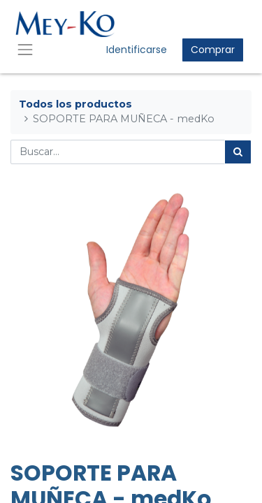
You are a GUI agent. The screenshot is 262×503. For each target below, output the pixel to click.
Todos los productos (75, 104)
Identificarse (136, 50)
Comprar (213, 50)
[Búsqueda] (238, 152)
